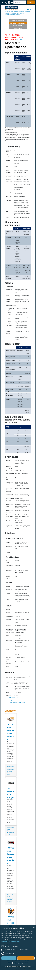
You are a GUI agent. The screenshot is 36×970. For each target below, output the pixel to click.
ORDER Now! (18, 25)
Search (30, 2)
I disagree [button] (26, 958)
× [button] (34, 927)
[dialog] (18, 947)
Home (6, 11)
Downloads (18, 28)
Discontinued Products (19, 11)
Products (11, 11)
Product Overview (18, 20)
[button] (29, 8)
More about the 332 (14, 697)
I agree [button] (9, 958)
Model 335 (20, 39)
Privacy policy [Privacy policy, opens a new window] (24, 939)
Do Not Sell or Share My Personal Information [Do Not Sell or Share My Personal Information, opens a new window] (18, 966)
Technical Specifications (18, 23)
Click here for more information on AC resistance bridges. (10, 831)
